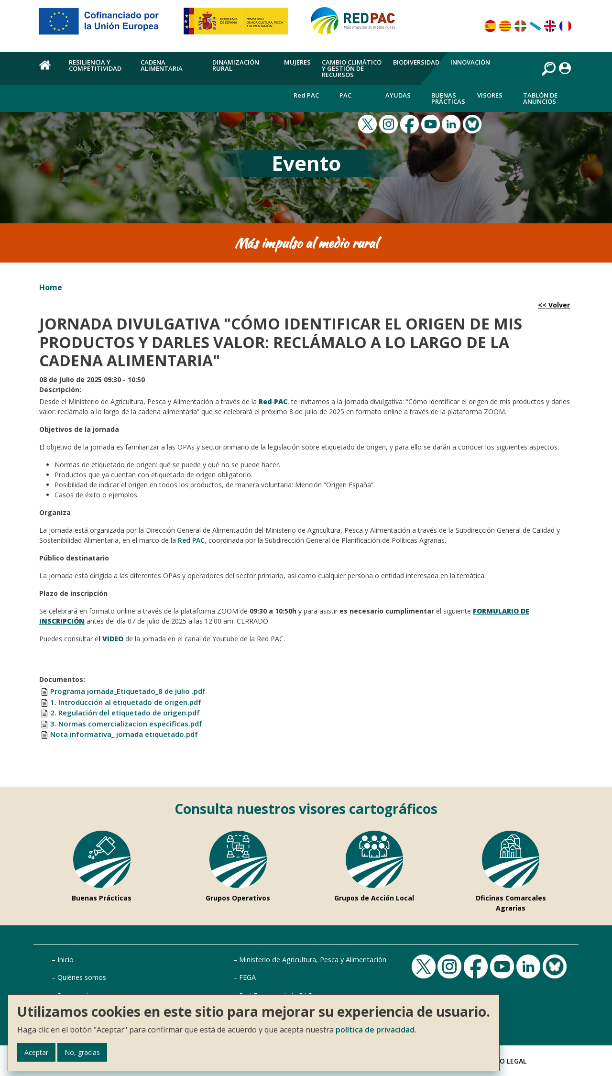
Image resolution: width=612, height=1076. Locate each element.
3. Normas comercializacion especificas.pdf (126, 723)
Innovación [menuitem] (470, 62)
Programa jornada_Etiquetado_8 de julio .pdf (128, 691)
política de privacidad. (376, 1029)
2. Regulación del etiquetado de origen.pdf (125, 712)
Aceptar (36, 1052)
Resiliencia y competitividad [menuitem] (95, 65)
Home (50, 287)
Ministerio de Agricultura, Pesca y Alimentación (312, 959)
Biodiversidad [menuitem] (416, 62)
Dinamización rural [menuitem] (235, 65)
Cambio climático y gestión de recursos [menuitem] (352, 68)
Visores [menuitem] (490, 95)
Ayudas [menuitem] (398, 95)
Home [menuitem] (48, 70)
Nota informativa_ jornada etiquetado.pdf (124, 734)
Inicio (65, 959)
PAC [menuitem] (345, 95)
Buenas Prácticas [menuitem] (448, 98)
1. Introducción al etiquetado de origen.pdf (125, 702)
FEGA (247, 977)
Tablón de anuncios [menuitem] (540, 98)
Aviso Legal (505, 1060)
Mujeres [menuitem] (297, 62)
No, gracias (82, 1052)
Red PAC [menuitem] (306, 95)
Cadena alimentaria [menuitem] (162, 65)
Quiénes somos (81, 977)
